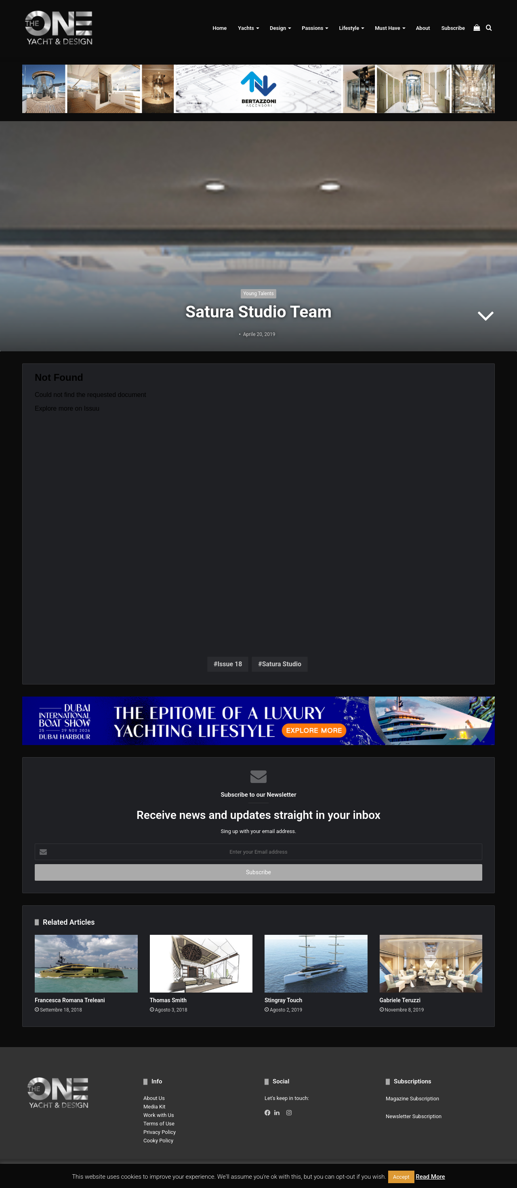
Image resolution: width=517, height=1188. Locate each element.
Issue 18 (229, 664)
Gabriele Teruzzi (400, 1000)
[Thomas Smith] (201, 964)
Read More (430, 1176)
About (423, 28)
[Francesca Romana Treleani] (86, 964)
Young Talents (258, 293)
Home (219, 28)
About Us (154, 1098)
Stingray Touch (283, 1000)
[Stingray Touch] (316, 964)
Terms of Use (158, 1124)
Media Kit (154, 1107)
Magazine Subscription (412, 1099)
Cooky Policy (158, 1141)
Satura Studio (281, 664)
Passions (312, 28)
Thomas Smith (168, 1000)
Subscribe (453, 28)
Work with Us (158, 1115)
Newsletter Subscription (413, 1116)
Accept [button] (401, 1177)
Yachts (246, 28)
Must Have (387, 28)
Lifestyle (349, 28)
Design (278, 28)
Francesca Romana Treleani (70, 1000)
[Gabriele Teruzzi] (431, 964)
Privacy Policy (159, 1132)
